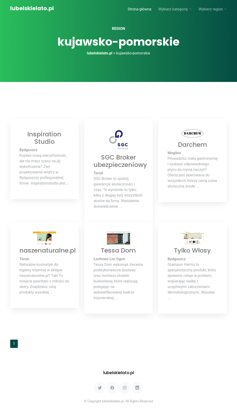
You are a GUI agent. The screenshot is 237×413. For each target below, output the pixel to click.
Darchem (192, 144)
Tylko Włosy (192, 250)
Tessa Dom (118, 250)
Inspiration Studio (44, 138)
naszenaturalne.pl (47, 250)
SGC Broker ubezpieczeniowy (120, 161)
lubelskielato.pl (32, 8)
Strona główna (139, 9)
